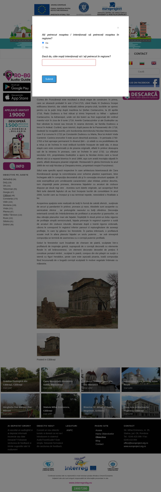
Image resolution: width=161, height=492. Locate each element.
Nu (46, 47)
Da (46, 43)
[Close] (118, 27)
